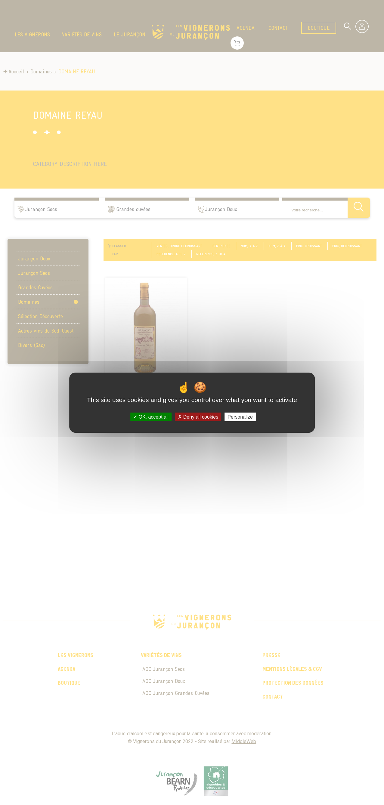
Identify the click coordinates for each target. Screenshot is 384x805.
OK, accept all (151, 416)
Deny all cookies (198, 416)
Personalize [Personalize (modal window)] (240, 416)
